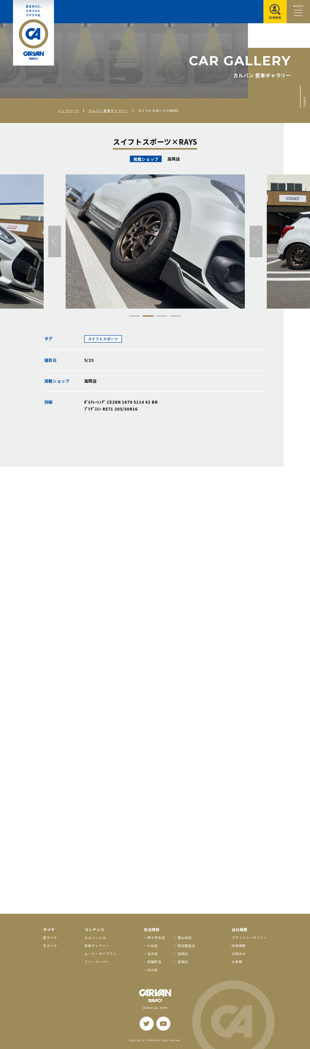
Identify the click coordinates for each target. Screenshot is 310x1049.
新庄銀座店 (186, 945)
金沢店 (152, 953)
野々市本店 (156, 937)
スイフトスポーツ (103, 338)
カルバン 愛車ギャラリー (108, 110)
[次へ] (256, 241)
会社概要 (240, 929)
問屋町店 (154, 961)
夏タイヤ (50, 937)
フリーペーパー (96, 961)
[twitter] (147, 1024)
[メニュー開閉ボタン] (298, 11)
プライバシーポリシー (249, 937)
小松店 (152, 945)
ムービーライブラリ (100, 953)
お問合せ (239, 953)
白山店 (152, 969)
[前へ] (54, 241)
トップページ (68, 110)
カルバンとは (95, 937)
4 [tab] (175, 316)
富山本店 (185, 937)
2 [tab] (148, 316)
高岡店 (183, 953)
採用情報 (239, 945)
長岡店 (183, 961)
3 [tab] (162, 316)
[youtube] (163, 1024)
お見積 (237, 961)
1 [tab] (134, 316)
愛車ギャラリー (96, 945)
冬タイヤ (50, 945)
